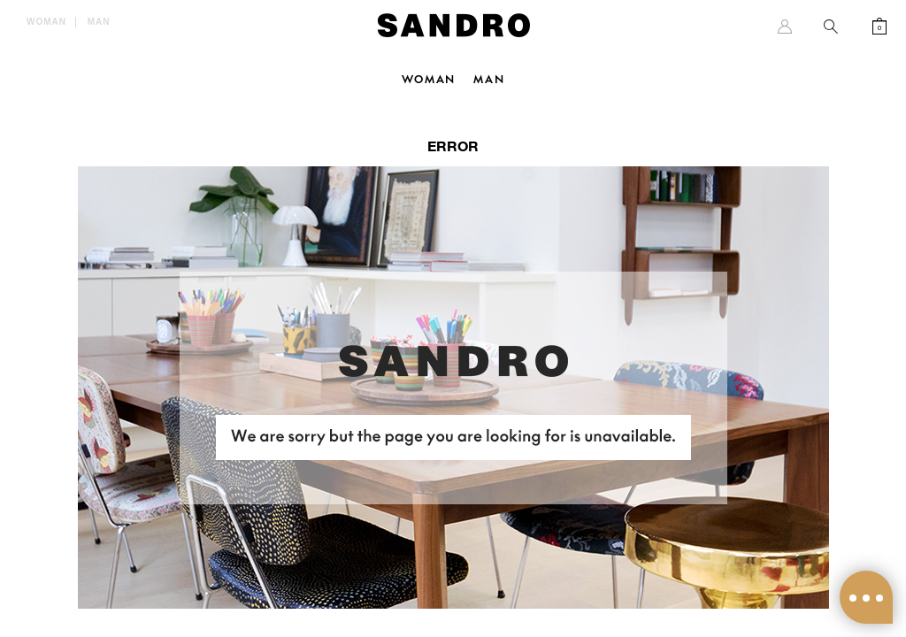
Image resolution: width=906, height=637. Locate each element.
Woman (46, 22)
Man (99, 22)
